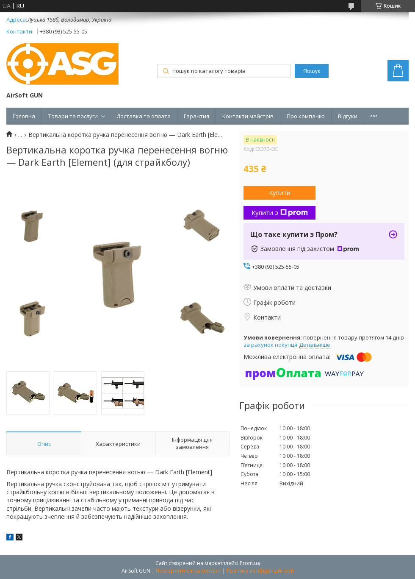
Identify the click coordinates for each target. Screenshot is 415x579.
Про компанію (306, 116)
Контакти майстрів (248, 116)
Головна (24, 116)
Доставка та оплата (143, 116)
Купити (279, 192)
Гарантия (196, 116)
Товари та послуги (73, 116)
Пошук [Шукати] (311, 71)
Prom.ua (250, 563)
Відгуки (347, 116)
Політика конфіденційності (260, 570)
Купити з (280, 212)
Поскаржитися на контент (188, 570)
